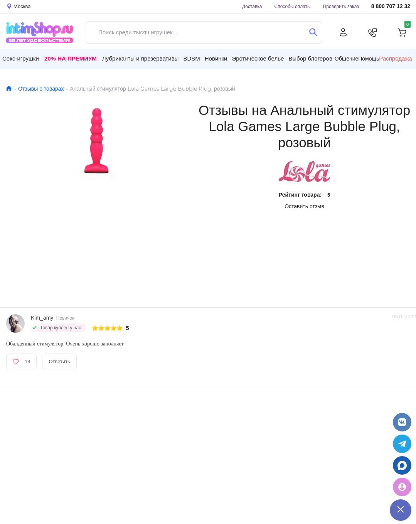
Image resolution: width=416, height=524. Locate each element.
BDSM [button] (191, 58)
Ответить (59, 361)
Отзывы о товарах (41, 88)
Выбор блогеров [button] (310, 58)
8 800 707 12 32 (390, 6)
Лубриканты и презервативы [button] (140, 58)
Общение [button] (346, 59)
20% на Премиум (70, 58)
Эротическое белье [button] (258, 58)
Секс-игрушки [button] (20, 58)
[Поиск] (313, 32)
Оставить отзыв (304, 206)
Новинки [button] (216, 58)
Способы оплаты (293, 6)
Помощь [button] (368, 59)
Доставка (252, 6)
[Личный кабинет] (343, 32)
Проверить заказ (341, 6)
